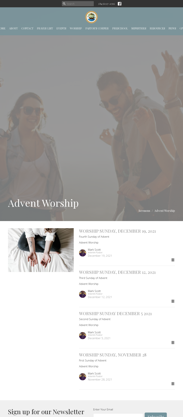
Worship (76, 28)
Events (61, 28)
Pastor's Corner (97, 28)
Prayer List (45, 28)
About (13, 28)
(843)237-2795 (106, 3)
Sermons (144, 211)
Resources (157, 28)
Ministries (138, 28)
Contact (27, 28)
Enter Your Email (103, 409)
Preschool (120, 28)
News (172, 28)
